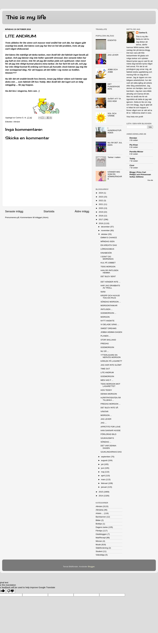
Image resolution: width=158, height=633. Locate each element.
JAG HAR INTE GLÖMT (111, 365)
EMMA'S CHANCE (109, 237)
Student (99, 551)
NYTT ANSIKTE (108, 321)
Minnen (99, 541)
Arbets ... (99, 513)
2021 (101, 204)
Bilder (98, 520)
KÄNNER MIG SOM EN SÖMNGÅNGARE (115, 175)
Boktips (99, 524)
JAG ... (104, 423)
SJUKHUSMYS (107, 438)
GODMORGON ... (108, 313)
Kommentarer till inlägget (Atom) (34, 217)
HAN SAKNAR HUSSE (111, 430)
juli (102, 464)
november (105, 230)
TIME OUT (105, 369)
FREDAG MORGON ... (110, 404)
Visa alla (150, 180)
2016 (101, 223)
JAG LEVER (113, 55)
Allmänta (99, 510)
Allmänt (16, 122)
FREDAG (105, 343)
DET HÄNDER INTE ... (110, 282)
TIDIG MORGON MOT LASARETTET (110, 385)
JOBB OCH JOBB (113, 70)
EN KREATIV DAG (109, 245)
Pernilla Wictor (136, 152)
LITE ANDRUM (107, 372)
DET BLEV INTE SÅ (109, 408)
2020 (101, 208)
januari (104, 487)
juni (103, 468)
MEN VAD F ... (107, 380)
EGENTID (112, 40)
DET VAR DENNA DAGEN (108, 447)
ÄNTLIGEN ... (107, 309)
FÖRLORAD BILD (108, 434)
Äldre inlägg (82, 211)
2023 (101, 197)
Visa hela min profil (135, 117)
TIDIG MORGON (108, 267)
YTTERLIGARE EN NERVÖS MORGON (111, 356)
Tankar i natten (114, 157)
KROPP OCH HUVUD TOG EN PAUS (110, 296)
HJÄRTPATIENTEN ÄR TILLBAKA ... (111, 399)
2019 (101, 212)
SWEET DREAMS (108, 328)
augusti (104, 460)
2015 (101, 492)
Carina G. (143, 33)
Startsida (48, 211)
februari (104, 483)
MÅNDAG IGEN (108, 241)
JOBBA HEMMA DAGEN (111, 332)
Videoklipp (100, 555)
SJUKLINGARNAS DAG (111, 452)
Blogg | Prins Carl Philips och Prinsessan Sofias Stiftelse (140, 174)
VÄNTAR (104, 411)
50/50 (103, 292)
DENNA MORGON (109, 394)
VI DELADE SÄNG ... (110, 324)
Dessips (133, 138)
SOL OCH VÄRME (112, 114)
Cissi (132, 165)
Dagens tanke (102, 527)
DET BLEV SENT (108, 276)
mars (103, 479)
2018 (101, 216)
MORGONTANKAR (109, 305)
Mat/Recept (101, 538)
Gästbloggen (101, 534)
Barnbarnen (101, 517)
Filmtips (99, 531)
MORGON (105, 317)
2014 (101, 496)
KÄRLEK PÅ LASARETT (111, 361)
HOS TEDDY (106, 390)
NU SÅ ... (105, 351)
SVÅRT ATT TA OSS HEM (114, 100)
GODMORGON (107, 347)
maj (103, 472)
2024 (101, 193)
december (105, 227)
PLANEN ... (106, 336)
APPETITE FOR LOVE (110, 427)
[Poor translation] (10, 591)
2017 (101, 219)
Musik (98, 544)
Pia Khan (134, 145)
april (103, 475)
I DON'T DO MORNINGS (107, 258)
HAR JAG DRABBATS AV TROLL (110, 286)
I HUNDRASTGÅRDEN (114, 130)
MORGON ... (106, 415)
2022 (101, 200)
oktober (104, 234)
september (106, 457)
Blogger (91, 566)
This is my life (26, 17)
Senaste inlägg (14, 211)
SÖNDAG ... (106, 442)
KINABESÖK (106, 253)
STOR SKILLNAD (108, 340)
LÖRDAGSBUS (107, 249)
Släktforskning (102, 548)
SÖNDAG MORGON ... (111, 302)
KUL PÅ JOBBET (108, 263)
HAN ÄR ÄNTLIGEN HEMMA (109, 271)
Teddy (132, 158)
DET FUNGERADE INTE (114, 86)
